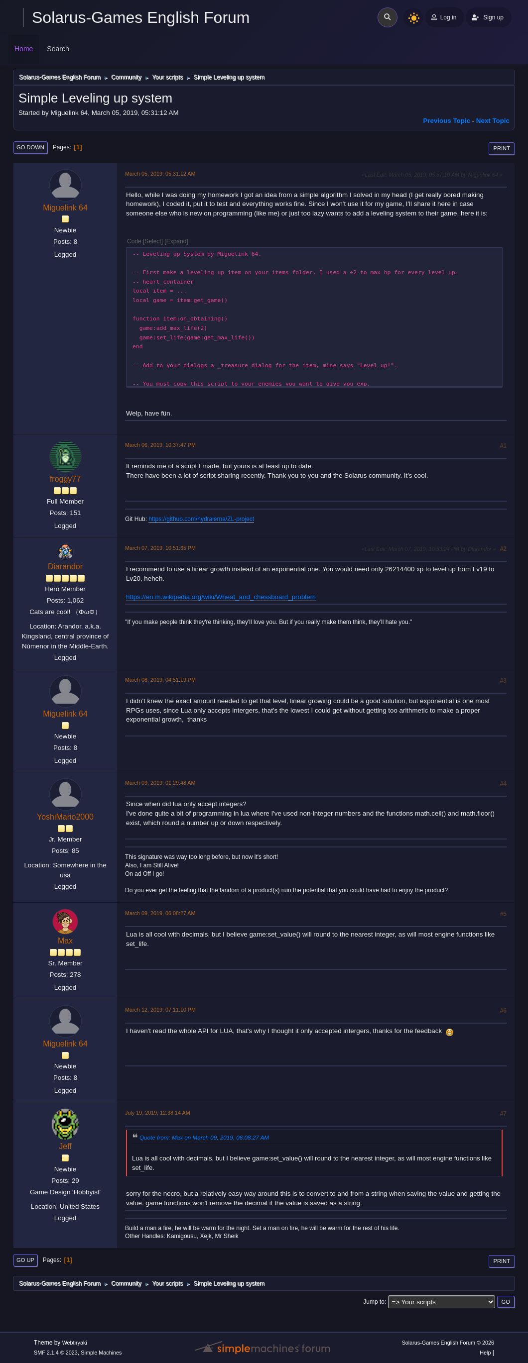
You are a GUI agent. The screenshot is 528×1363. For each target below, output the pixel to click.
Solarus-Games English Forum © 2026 (448, 1343)
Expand (176, 241)
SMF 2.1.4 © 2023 (56, 1353)
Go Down (30, 147)
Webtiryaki (74, 1343)
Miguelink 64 (65, 208)
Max (65, 941)
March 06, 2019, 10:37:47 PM (160, 445)
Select (152, 241)
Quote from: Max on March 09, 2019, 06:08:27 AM (204, 1137)
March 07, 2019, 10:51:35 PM (160, 548)
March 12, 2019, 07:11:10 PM (160, 1010)
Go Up (25, 1260)
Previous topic (446, 120)
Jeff (65, 1146)
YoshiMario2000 (65, 817)
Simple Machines (101, 1353)
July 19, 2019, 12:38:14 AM (157, 1113)
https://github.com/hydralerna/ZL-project (201, 519)
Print (501, 148)
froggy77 (65, 479)
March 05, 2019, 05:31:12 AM (160, 174)
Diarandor (65, 566)
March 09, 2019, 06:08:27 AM (160, 913)
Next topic (493, 120)
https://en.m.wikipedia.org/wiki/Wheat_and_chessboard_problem (221, 597)
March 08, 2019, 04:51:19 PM (160, 680)
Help (485, 1353)
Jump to (374, 1301)
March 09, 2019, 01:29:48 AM (160, 783)
